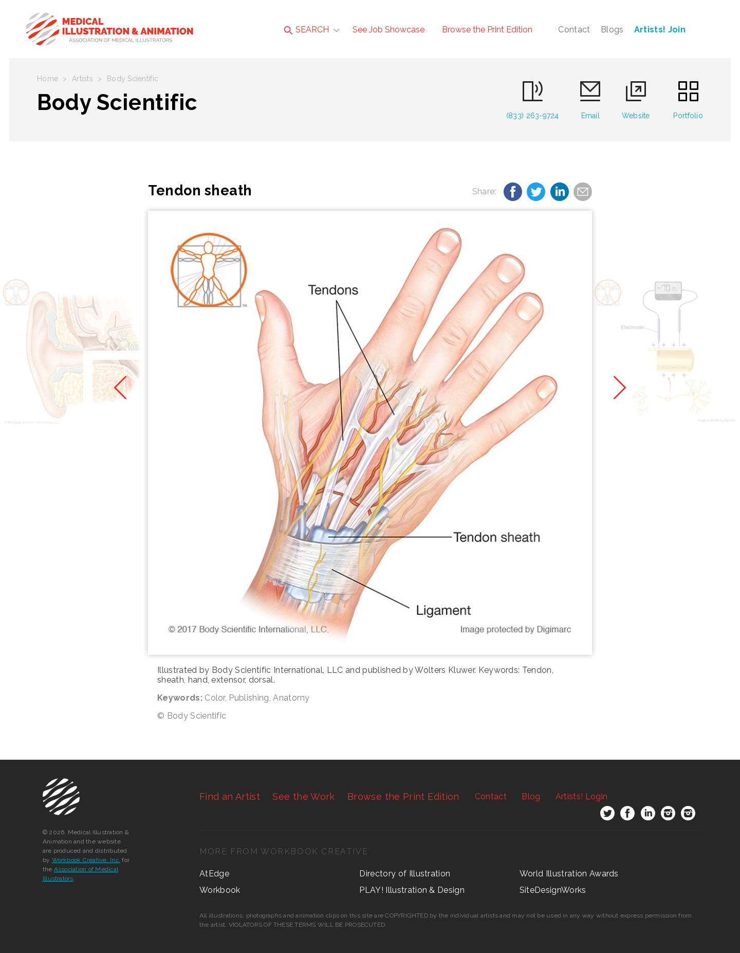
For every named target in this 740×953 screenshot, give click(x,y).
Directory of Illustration (404, 873)
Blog (531, 796)
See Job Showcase (388, 29)
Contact (574, 29)
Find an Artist (229, 796)
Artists (82, 79)
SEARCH (306, 29)
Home (47, 79)
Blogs (612, 29)
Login (581, 796)
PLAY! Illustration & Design (412, 890)
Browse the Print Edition (487, 29)
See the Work (303, 796)
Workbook (219, 890)
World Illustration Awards (569, 873)
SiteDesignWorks (553, 890)
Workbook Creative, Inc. (86, 860)
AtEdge (214, 873)
